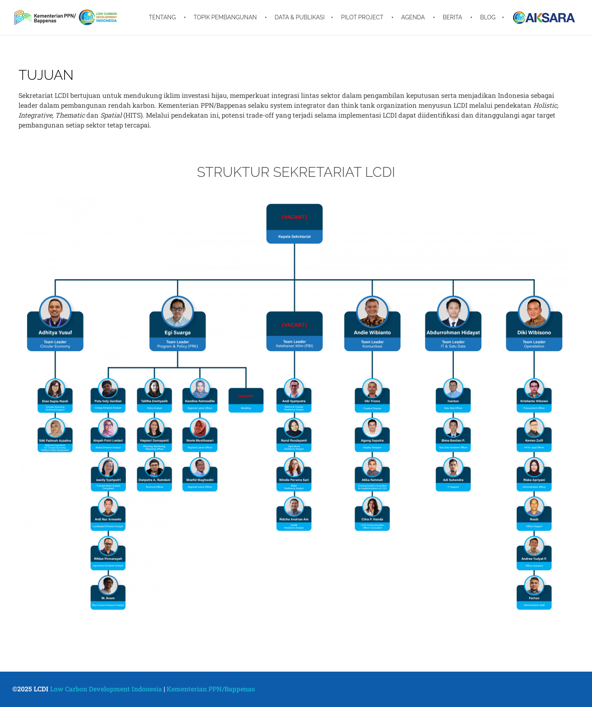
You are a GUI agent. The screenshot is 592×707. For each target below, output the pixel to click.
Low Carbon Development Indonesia (106, 688)
